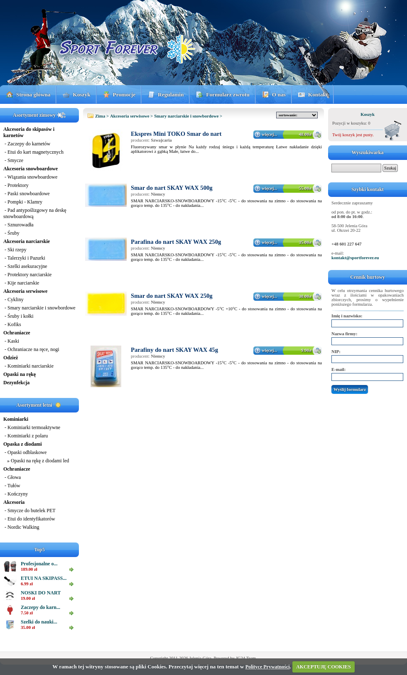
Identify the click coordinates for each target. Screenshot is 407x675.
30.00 (305, 296)
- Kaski (11, 341)
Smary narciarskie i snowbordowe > (188, 116)
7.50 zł (27, 613)
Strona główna (33, 94)
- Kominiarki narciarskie (28, 366)
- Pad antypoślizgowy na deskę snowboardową (34, 213)
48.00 (305, 134)
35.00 (305, 242)
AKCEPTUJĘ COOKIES (323, 667)
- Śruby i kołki (18, 316)
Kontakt (318, 94)
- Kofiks (12, 324)
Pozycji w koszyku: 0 (351, 123)
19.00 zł (28, 598)
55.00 (305, 188)
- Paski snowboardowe (26, 193)
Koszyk (81, 94)
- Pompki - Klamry (22, 202)
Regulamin (171, 94)
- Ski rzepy (15, 250)
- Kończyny (15, 494)
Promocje (124, 94)
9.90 (306, 350)
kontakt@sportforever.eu (355, 257)
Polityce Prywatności (267, 667)
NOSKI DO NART (41, 593)
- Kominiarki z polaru (25, 436)
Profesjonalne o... (39, 564)
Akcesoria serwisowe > (131, 116)
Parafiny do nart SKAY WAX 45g (174, 349)
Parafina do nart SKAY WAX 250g (176, 241)
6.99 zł (27, 584)
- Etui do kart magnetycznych (33, 152)
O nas (279, 94)
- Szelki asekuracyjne (25, 266)
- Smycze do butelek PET (29, 510)
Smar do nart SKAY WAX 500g (172, 187)
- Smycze (13, 160)
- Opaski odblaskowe (25, 452)
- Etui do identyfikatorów (29, 519)
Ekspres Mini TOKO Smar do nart (176, 133)
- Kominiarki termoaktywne (31, 427)
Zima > (102, 116)
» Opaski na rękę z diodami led (36, 461)
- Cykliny (13, 299)
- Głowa (12, 477)
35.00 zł (28, 627)
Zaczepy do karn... (40, 607)
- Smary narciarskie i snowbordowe (39, 308)
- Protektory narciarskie (27, 274)
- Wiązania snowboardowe (30, 177)
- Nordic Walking (21, 527)
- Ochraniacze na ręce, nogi (31, 349)
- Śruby (11, 233)
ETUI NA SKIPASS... (43, 578)
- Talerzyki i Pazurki (24, 258)
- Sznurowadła (18, 225)
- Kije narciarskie (21, 283)
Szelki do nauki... (39, 622)
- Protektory (16, 185)
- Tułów (11, 485)
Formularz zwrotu (228, 94)
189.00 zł (29, 569)
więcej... (269, 134)
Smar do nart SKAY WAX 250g (172, 295)
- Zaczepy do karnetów (26, 144)
